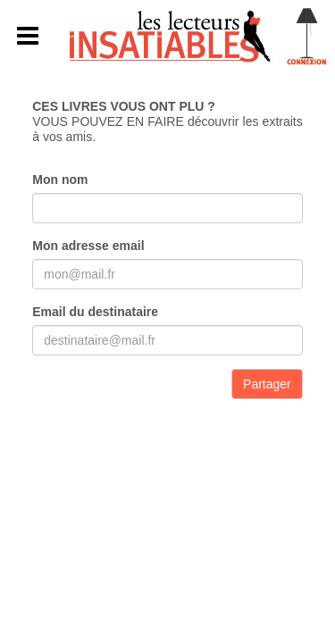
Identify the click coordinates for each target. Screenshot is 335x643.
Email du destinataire (95, 312)
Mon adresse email (88, 245)
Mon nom (60, 179)
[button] (28, 36)
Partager (267, 384)
